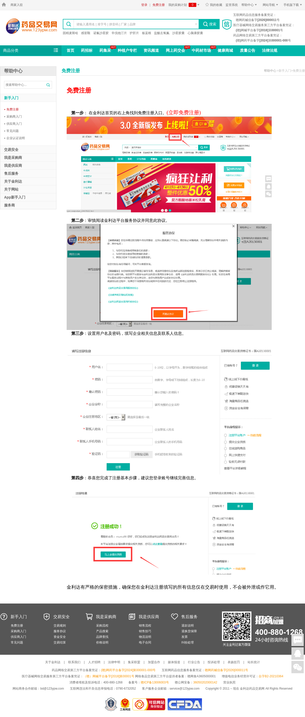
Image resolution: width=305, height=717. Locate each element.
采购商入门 (13, 116)
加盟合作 (154, 662)
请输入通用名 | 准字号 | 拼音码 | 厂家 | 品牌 (106, 24)
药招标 (87, 50)
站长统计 (254, 662)
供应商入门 (13, 124)
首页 (70, 50)
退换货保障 (189, 631)
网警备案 (111, 704)
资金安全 (60, 637)
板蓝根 (146, 33)
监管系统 (232, 5)
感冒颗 (85, 33)
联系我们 (74, 662)
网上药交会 (175, 50)
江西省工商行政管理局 (125, 704)
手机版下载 (293, 5)
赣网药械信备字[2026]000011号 (226, 670)
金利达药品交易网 (31, 26)
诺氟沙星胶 (101, 33)
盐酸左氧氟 (161, 33)
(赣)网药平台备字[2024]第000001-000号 (128, 670)
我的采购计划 (184, 5)
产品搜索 (102, 631)
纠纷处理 (187, 642)
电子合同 (145, 642)
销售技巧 (145, 631)
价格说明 (102, 642)
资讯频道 (151, 50)
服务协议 (60, 631)
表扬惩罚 (234, 662)
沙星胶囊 (178, 33)
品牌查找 (102, 637)
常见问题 (11, 131)
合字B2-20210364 (271, 676)
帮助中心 (250, 5)
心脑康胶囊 (195, 33)
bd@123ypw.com (52, 688)
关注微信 (297, 667)
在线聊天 (297, 640)
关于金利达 (52, 662)
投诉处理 (214, 662)
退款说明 (187, 625)
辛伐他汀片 (119, 33)
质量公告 (247, 50)
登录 (144, 5)
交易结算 (60, 642)
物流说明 (145, 637)
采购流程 (102, 625)
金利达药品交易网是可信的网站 (149, 704)
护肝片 (134, 33)
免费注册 (158, 5)
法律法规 (269, 50)
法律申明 (114, 662)
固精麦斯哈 (70, 33)
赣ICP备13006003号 (155, 682)
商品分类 (31, 50)
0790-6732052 (126, 688)
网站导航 (271, 5)
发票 (184, 637)
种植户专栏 (127, 50)
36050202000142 (205, 682)
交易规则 (60, 625)
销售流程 (145, 625)
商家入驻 (17, 5)
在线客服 (297, 653)
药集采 (105, 50)
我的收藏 (213, 5)
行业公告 (194, 662)
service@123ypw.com (185, 688)
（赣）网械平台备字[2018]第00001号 (108, 676)
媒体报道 (174, 662)
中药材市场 (201, 50)
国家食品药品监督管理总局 (184, 704)
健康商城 (225, 50)
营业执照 (229, 682)
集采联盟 (134, 662)
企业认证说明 (14, 138)
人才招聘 (94, 662)
